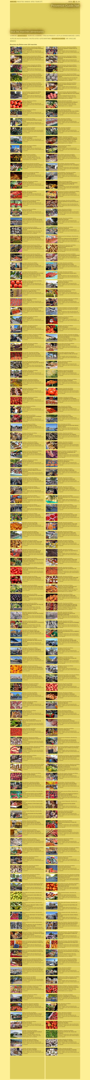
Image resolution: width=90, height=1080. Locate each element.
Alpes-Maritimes (45, 38)
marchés (13, 1)
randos (27, 1)
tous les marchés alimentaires (27, 31)
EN (79, 1)
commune (13, 35)
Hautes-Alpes (34, 38)
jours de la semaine (35, 35)
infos (70, 1)
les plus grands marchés (65, 35)
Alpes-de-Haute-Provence (19, 38)
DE (76, 1)
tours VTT (38, 1)
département (22, 35)
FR (74, 1)
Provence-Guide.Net (65, 5)
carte (77, 35)
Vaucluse (72, 38)
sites (32, 1)
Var (67, 38)
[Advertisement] (27, 1068)
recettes (20, 1)
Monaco (13, 41)
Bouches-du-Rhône (58, 38)
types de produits (49, 35)
